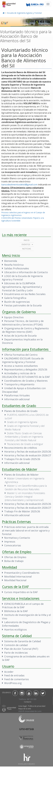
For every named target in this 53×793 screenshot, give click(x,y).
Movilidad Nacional (15, 580)
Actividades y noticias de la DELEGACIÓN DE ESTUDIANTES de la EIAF (26, 375)
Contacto (27, 702)
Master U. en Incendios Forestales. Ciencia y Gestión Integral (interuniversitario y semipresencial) (25, 496)
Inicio (26, 240)
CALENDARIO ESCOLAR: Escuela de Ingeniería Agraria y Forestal (23, 360)
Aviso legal (22, 706)
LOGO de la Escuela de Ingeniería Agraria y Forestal (22, 277)
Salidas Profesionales (16, 268)
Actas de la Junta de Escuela (20, 335)
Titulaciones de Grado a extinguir (25, 444)
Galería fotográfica (15, 298)
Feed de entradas (14, 675)
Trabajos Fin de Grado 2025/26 (22, 459)
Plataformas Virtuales (17, 395)
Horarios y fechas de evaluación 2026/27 (27, 455)
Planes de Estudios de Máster (21, 474)
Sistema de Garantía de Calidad (22, 641)
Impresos (9, 541)
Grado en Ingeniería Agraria (22, 422)
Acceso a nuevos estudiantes (21, 365)
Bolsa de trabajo (14, 561)
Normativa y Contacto (17, 537)
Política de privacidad (36, 706)
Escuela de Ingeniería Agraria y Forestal (24, 13)
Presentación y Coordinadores (21, 572)
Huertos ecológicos (15, 629)
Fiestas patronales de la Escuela (23, 305)
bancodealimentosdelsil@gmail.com (19, 184)
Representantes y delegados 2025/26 (25, 369)
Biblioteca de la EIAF (16, 611)
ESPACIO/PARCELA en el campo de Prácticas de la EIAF (23, 605)
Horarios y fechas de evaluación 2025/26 (27, 451)
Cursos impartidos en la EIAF (21, 592)
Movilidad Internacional (18, 576)
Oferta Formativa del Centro (21, 354)
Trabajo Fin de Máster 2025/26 (22, 511)
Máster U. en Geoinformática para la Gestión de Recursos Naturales (26, 487)
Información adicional (17, 399)
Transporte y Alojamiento (19, 384)
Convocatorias (12, 545)
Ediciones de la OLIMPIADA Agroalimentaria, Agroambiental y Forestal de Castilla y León (22, 287)
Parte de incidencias (16, 652)
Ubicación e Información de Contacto (26, 272)
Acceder (8, 671)
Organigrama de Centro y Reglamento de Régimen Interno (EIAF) (25, 330)
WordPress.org (13, 683)
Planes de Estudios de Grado (21, 411)
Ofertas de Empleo (15, 557)
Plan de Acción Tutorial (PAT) (21, 648)
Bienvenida (10, 261)
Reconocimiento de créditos (20, 447)
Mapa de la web (24, 708)
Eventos (26, 244)
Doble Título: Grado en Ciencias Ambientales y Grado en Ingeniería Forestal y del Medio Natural (24, 437)
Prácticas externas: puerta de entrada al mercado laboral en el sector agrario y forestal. (26, 530)
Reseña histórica (14, 264)
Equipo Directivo (14, 317)
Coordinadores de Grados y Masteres (26, 380)
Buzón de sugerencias (17, 301)
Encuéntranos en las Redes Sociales (25, 294)
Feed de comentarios (16, 679)
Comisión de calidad (16, 645)
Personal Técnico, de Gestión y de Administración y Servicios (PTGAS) (23, 322)
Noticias (26, 248)
